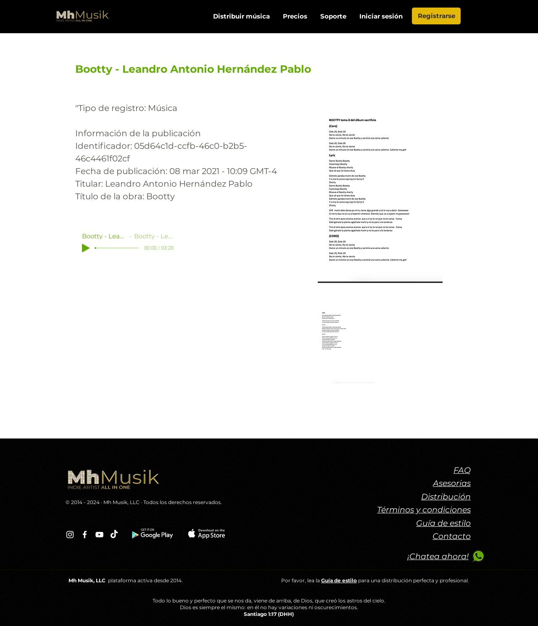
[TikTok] (114, 534)
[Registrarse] (436, 16)
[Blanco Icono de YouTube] (99, 534)
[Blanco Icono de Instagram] (70, 534)
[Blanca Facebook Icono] (85, 534)
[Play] (86, 248)
